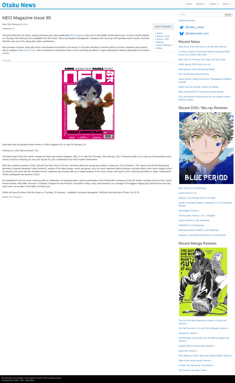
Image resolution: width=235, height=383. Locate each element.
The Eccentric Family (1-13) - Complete (196, 215)
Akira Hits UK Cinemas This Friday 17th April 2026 (201, 59)
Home (189, 4)
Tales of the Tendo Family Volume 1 (195, 360)
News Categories (163, 26)
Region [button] (214, 4)
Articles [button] (200, 4)
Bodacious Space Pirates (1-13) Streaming (198, 230)
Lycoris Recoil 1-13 (187, 193)
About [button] (226, 4)
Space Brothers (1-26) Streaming (193, 220)
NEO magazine (77, 35)
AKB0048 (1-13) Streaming (191, 225)
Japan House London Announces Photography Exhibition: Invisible (205, 80)
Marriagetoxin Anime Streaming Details (196, 69)
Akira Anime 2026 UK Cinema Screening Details (200, 92)
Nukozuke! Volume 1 (188, 351)
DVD (167, 36)
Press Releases (164, 45)
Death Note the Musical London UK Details (198, 87)
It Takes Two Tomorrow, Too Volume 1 (196, 365)
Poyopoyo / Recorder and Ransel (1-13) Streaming (202, 235)
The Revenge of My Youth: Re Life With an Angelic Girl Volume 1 (203, 339)
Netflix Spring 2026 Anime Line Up (194, 64)
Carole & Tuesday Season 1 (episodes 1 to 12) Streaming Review (205, 204)
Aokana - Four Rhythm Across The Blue (196, 198)
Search (228, 14)
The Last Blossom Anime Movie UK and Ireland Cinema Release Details (204, 98)
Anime (160, 33)
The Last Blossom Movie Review (193, 74)
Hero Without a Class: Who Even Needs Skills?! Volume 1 (205, 355)
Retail (159, 48)
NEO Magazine (15, 197)
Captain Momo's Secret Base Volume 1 (196, 346)
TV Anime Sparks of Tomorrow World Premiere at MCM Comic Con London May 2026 (204, 53)
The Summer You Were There (192, 370)
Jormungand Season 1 (189, 210)
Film (167, 39)
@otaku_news (194, 27)
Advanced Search (186, 20)
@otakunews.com (197, 33)
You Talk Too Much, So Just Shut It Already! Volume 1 (203, 328)
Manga (160, 42)
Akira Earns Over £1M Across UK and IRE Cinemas (202, 46)
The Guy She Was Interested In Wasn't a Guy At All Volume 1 (202, 322)
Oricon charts (30, 50)
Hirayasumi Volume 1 (188, 333)
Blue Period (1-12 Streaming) (192, 188)
